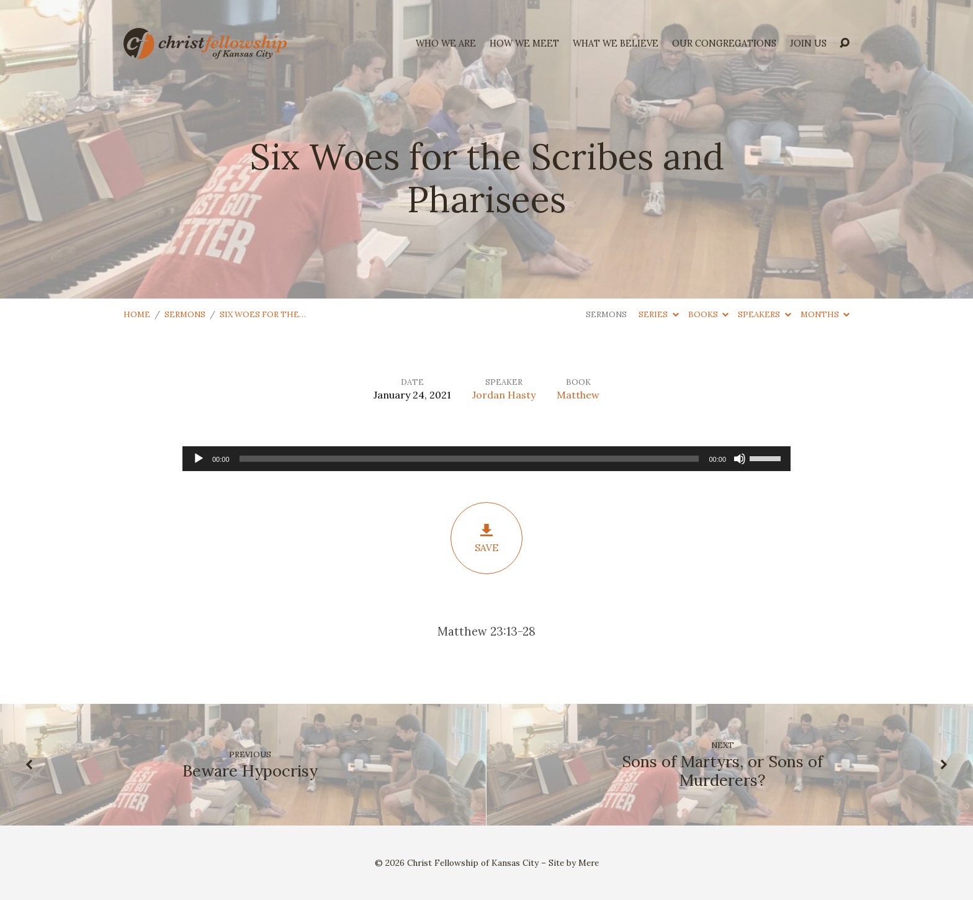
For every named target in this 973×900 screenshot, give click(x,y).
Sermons (184, 314)
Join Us (808, 43)
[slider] (469, 459)
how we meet (524, 43)
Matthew (578, 395)
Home (136, 314)
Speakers (764, 314)
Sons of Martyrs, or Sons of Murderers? (722, 771)
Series (658, 314)
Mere (588, 862)
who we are (446, 43)
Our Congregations (724, 43)
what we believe (615, 43)
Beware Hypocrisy (250, 770)
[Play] (198, 458)
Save (486, 538)
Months (825, 314)
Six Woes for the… (263, 314)
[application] (486, 458)
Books (708, 314)
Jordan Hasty (504, 395)
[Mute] (739, 458)
